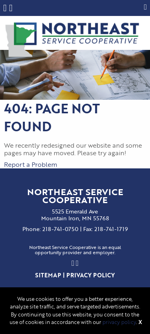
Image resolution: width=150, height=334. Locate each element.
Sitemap (48, 275)
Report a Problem (30, 164)
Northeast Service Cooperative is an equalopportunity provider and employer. (75, 250)
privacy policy (119, 322)
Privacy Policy (90, 275)
